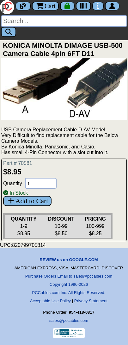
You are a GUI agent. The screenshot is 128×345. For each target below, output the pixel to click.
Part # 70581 (17, 163)
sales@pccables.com (68, 320)
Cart (45, 6)
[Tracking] (83, 6)
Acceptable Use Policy (50, 300)
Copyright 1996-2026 (69, 284)
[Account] (112, 6)
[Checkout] (67, 6)
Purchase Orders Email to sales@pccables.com (68, 276)
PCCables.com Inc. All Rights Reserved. (69, 292)
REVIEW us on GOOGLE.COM (69, 259)
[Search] (64, 21)
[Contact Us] (98, 6)
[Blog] (23, 6)
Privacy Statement (91, 300)
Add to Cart (27, 201)
